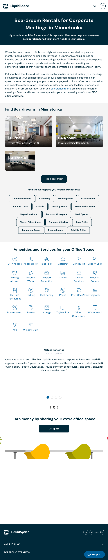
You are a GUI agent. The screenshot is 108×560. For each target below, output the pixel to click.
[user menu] (103, 6)
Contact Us (97, 532)
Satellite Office (78, 230)
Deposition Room (29, 214)
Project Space (55, 230)
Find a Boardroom (54, 179)
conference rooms (61, 88)
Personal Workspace (56, 214)
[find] (95, 6)
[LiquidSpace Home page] (16, 6)
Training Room (59, 206)
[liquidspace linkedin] (85, 532)
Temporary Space (31, 230)
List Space (54, 428)
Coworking (44, 198)
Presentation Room (85, 206)
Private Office (88, 198)
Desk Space (81, 214)
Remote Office (20, 206)
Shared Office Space (30, 222)
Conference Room (22, 198)
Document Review (58, 222)
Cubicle (40, 206)
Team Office (82, 222)
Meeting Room (65, 198)
